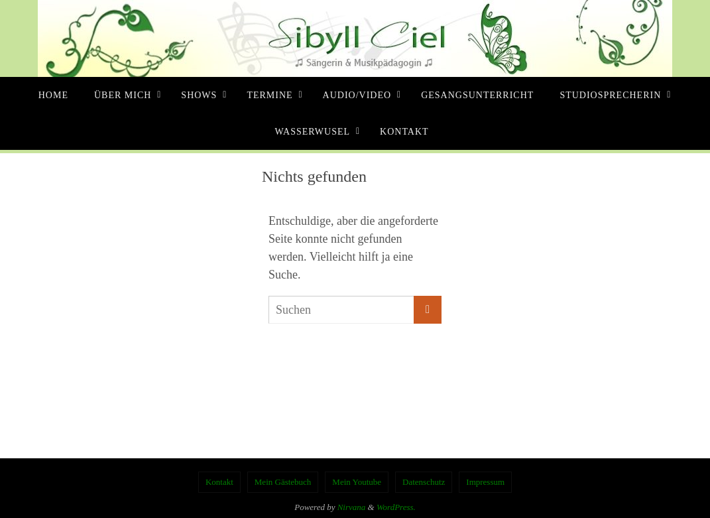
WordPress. (396, 507)
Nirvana (351, 507)
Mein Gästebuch (283, 482)
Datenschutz (423, 482)
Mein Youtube (356, 482)
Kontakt (219, 482)
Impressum (485, 482)
